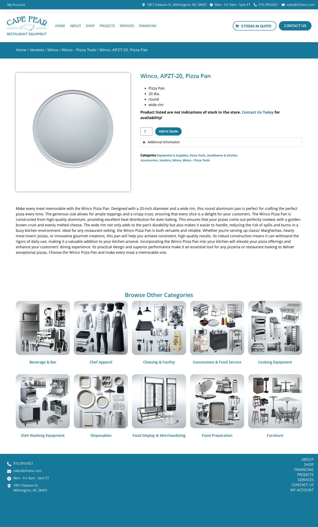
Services (127, 26)
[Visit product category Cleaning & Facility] (159, 333)
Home (60, 26)
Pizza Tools (197, 155)
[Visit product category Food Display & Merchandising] (159, 407)
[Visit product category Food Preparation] (217, 407)
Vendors (37, 50)
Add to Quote (168, 131)
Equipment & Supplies (172, 155)
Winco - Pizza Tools (79, 50)
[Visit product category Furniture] (275, 407)
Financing (147, 26)
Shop (90, 26)
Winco (52, 50)
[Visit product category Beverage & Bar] (43, 333)
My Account (16, 4)
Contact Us (303, 484)
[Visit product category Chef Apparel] (101, 333)
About (75, 26)
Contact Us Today (258, 112)
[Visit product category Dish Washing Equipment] (43, 407)
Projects (107, 26)
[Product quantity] (146, 131)
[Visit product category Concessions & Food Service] (217, 333)
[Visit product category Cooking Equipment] (275, 333)
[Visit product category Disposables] (101, 407)
